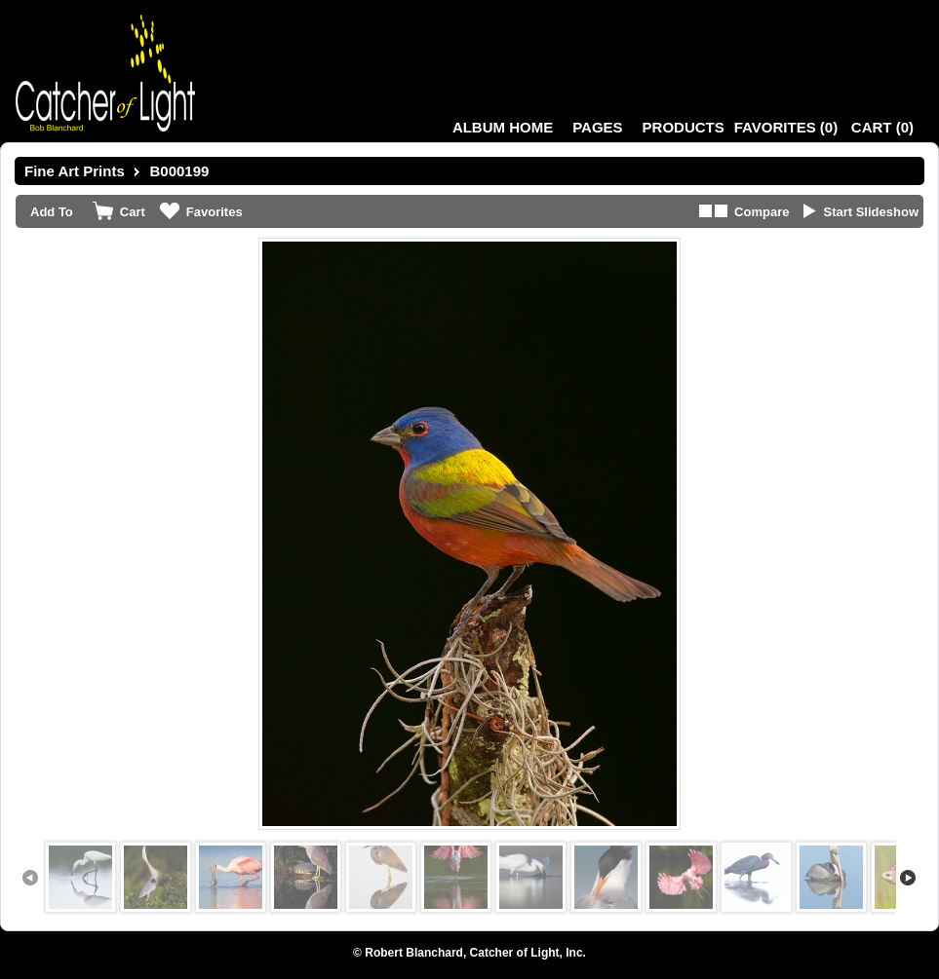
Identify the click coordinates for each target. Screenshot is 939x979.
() (786, 127)
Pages (597, 127)
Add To (51, 212)
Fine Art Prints (74, 171)
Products (683, 127)
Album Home (502, 127)
